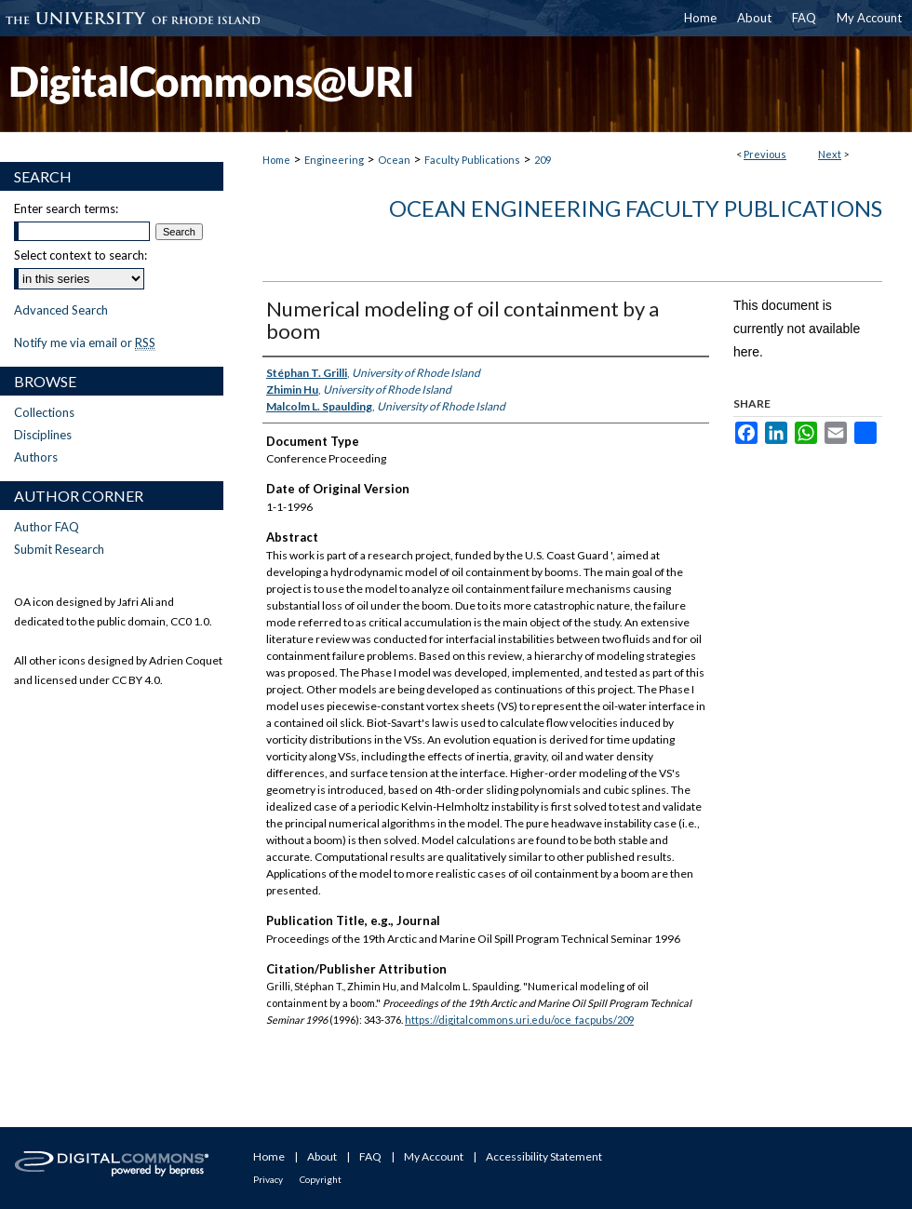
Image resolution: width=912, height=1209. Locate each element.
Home (276, 160)
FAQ (370, 1156)
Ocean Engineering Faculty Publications (635, 208)
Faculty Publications (472, 160)
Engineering (334, 160)
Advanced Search (61, 309)
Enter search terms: (66, 208)
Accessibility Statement (544, 1156)
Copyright (321, 1179)
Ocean (394, 160)
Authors (36, 457)
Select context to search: (80, 255)
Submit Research (59, 549)
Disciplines (43, 434)
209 (542, 160)
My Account (433, 1156)
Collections (44, 412)
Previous (765, 154)
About (322, 1156)
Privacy (268, 1179)
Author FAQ (46, 526)
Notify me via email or (84, 342)
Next (829, 154)
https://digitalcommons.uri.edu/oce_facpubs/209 (519, 1020)
